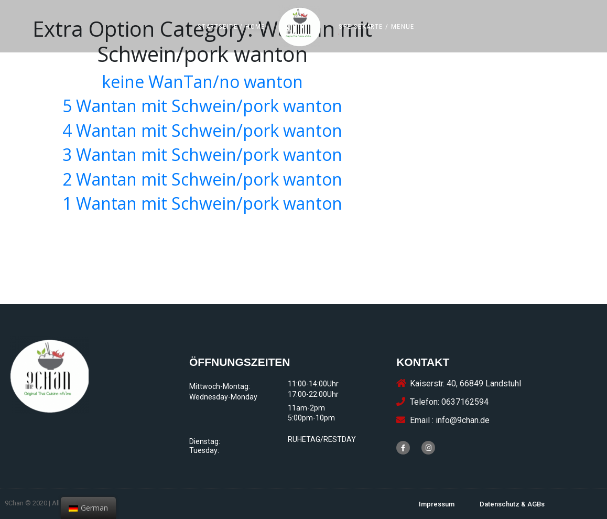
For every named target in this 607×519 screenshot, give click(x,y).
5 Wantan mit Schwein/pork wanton (202, 105)
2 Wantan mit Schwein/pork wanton (202, 179)
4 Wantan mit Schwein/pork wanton (202, 130)
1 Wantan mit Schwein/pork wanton (202, 203)
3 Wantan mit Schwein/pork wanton (202, 154)
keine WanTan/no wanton (202, 81)
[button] (231, 26)
